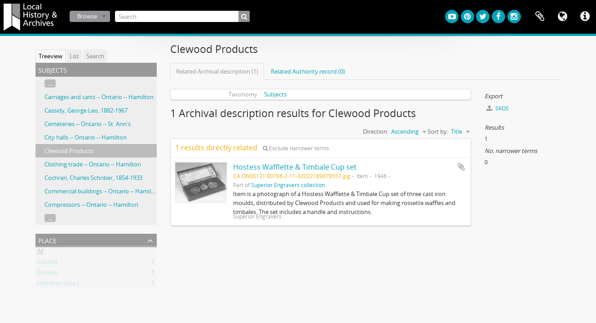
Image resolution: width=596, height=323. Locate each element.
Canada (47, 263)
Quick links (585, 16)
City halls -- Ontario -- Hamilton (85, 137)
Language (562, 16)
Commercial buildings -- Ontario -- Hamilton (102, 191)
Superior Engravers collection (288, 184)
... (50, 83)
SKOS (497, 108)
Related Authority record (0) (308, 71)
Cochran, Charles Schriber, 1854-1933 (93, 178)
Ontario (47, 274)
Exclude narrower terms (296, 148)
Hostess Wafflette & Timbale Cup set (295, 167)
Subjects (275, 94)
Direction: (376, 131)
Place (47, 240)
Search (95, 56)
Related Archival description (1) (217, 71)
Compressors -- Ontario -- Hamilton (91, 205)
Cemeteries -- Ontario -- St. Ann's (87, 124)
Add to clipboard (461, 166)
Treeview (50, 56)
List (74, 56)
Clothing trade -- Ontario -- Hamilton (92, 164)
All (40, 253)
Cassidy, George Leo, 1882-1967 (86, 110)
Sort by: (438, 131)
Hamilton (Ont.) (58, 285)
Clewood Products (68, 151)
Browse (87, 16)
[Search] (182, 16)
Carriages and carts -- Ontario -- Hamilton (99, 97)
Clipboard (540, 16)
